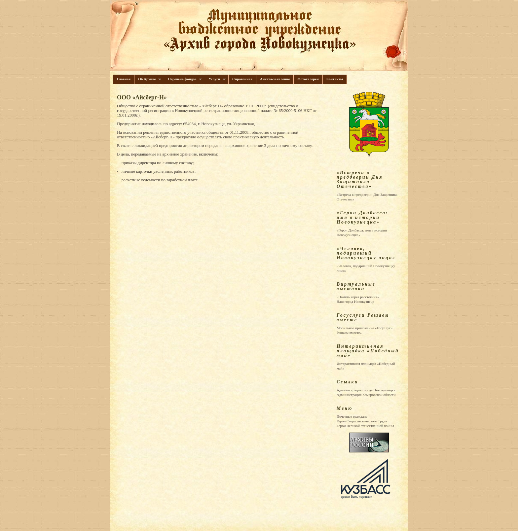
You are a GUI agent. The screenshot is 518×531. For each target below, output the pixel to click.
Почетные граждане (352, 416)
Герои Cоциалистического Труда (362, 421)
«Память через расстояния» (358, 297)
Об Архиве (147, 79)
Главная (123, 79)
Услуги (215, 79)
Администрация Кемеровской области (366, 395)
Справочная (242, 79)
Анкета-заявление (275, 79)
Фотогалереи (308, 79)
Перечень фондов (183, 79)
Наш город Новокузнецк (355, 301)
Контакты (334, 79)
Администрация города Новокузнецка (366, 390)
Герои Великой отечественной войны (365, 426)
